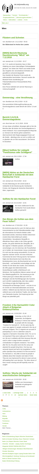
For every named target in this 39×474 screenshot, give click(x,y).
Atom (3, 413)
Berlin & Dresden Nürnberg (10, 439)
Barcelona (11, 451)
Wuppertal (5, 446)
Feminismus (5, 421)
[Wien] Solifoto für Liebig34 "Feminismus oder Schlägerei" (17, 151)
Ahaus (20, 439)
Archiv (26, 20)
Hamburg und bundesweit (27, 456)
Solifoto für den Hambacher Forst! (19, 199)
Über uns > (5, 23)
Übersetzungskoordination (23, 17)
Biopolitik (5, 418)
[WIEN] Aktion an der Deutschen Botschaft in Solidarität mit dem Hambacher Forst (18, 174)
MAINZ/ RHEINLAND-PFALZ (17, 446)
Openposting (6, 15)
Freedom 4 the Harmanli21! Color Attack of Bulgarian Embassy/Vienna (19, 307)
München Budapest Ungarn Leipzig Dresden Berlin (17, 453)
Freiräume (5, 423)
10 (15, 395)
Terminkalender (23, 15)
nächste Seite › (23, 395)
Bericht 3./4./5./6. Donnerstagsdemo (11, 118)
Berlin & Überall (7, 458)
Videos (5, 20)
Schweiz (31, 439)
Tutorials (14, 15)
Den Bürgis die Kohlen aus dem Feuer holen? (18, 220)
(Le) (7, 441)
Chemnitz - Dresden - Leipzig (10, 444)
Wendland (20, 449)
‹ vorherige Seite (18, 393)
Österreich (26, 439)
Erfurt (19, 458)
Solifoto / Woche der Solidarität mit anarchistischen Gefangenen (19, 374)
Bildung (4, 416)
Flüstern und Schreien (13, 37)
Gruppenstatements (8, 17)
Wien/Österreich (28, 449)
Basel (25, 441)
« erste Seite (6, 393)
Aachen (22, 444)
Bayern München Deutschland (24, 436)
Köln (33, 453)
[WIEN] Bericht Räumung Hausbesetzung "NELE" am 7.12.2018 (16, 55)
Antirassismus (6, 411)
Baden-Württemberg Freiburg (10, 461)
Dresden (4, 451)
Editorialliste (12, 20)
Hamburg (16, 456)
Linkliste (19, 20)
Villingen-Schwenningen (9, 449)
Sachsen (14, 458)
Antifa (4, 409)
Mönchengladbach (7, 456)
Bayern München (14, 441)
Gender (4, 426)
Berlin (4, 441)
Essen (21, 441)
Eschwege (28, 444)
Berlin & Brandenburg (8, 436)
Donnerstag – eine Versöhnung (18, 97)
